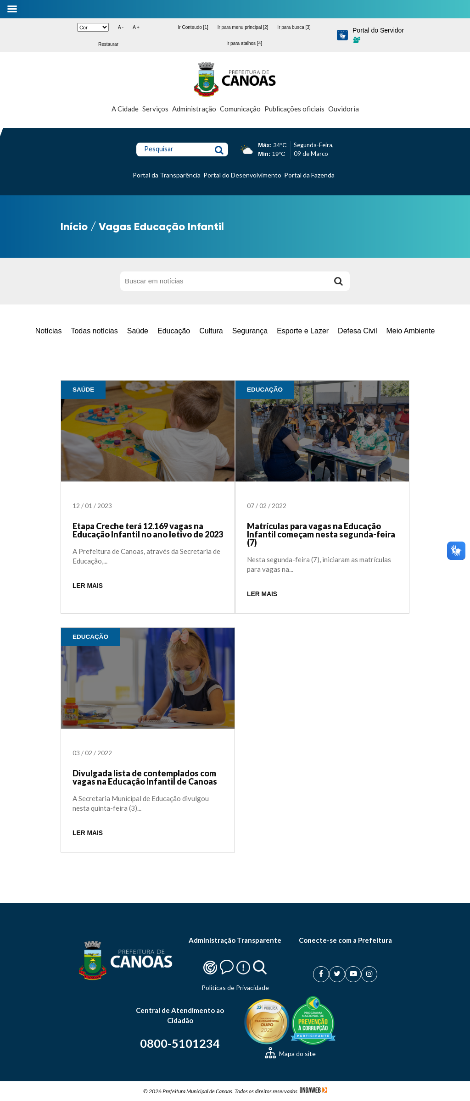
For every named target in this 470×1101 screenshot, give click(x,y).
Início (74, 226)
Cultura (211, 331)
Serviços (155, 109)
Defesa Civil (357, 331)
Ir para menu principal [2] (243, 27)
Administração (194, 109)
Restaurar (108, 44)
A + (136, 27)
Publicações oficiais (294, 109)
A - (120, 27)
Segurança (250, 331)
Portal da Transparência (167, 175)
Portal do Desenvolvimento (242, 175)
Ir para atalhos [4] (244, 43)
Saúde (137, 331)
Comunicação (240, 109)
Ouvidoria (343, 109)
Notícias (48, 331)
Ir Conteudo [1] (193, 27)
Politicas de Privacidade (235, 987)
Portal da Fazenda (309, 175)
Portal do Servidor (378, 35)
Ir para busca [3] (293, 27)
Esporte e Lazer (303, 331)
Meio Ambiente (410, 331)
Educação (173, 331)
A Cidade (125, 109)
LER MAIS (88, 585)
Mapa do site (290, 1053)
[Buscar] (338, 281)
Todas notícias (94, 331)
